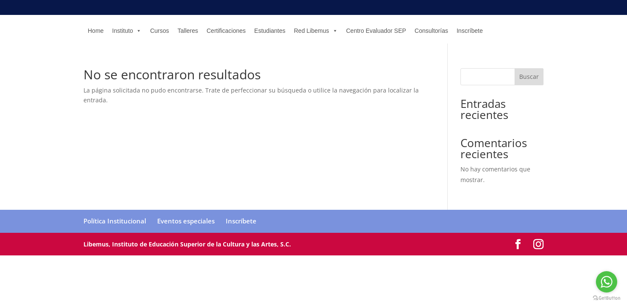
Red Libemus (316, 30)
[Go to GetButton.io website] (606, 298)
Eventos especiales (186, 221)
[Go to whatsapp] (606, 282)
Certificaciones (226, 30)
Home (96, 30)
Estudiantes (269, 30)
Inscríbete (470, 30)
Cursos (159, 30)
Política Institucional (114, 221)
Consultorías (431, 30)
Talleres (188, 30)
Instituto (126, 30)
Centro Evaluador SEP (376, 30)
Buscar (529, 76)
